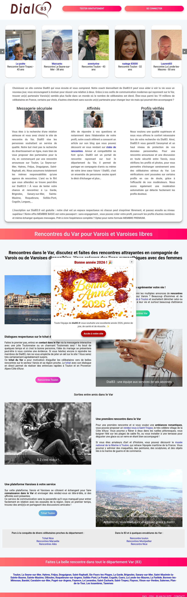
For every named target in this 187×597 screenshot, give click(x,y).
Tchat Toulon (48, 513)
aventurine (93, 63)
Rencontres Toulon (48, 379)
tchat (68, 362)
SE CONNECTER (154, 8)
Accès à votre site (93, 333)
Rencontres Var (139, 313)
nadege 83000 (130, 63)
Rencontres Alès (48, 544)
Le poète (20, 63)
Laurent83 (166, 63)
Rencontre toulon (139, 538)
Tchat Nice (48, 538)
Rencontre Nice (139, 544)
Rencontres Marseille (47, 541)
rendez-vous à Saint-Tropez (138, 427)
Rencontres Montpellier (139, 541)
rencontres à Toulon (137, 299)
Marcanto (57, 63)
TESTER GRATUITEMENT (92, 8)
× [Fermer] (132, 261)
